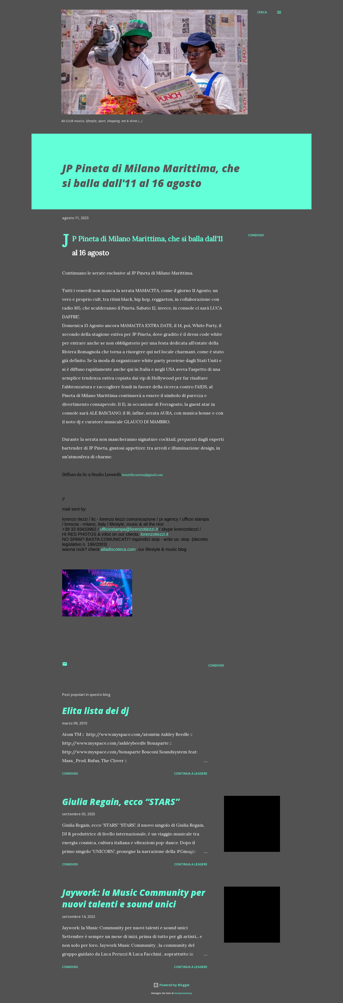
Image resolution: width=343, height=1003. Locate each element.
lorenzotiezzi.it (154, 534)
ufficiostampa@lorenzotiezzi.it (129, 529)
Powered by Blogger (171, 985)
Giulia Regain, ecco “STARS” (120, 802)
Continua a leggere (190, 773)
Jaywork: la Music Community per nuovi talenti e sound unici (133, 898)
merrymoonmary (183, 993)
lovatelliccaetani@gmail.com (142, 475)
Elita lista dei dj (95, 711)
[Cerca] (262, 12)
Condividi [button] (256, 235)
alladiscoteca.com (118, 549)
